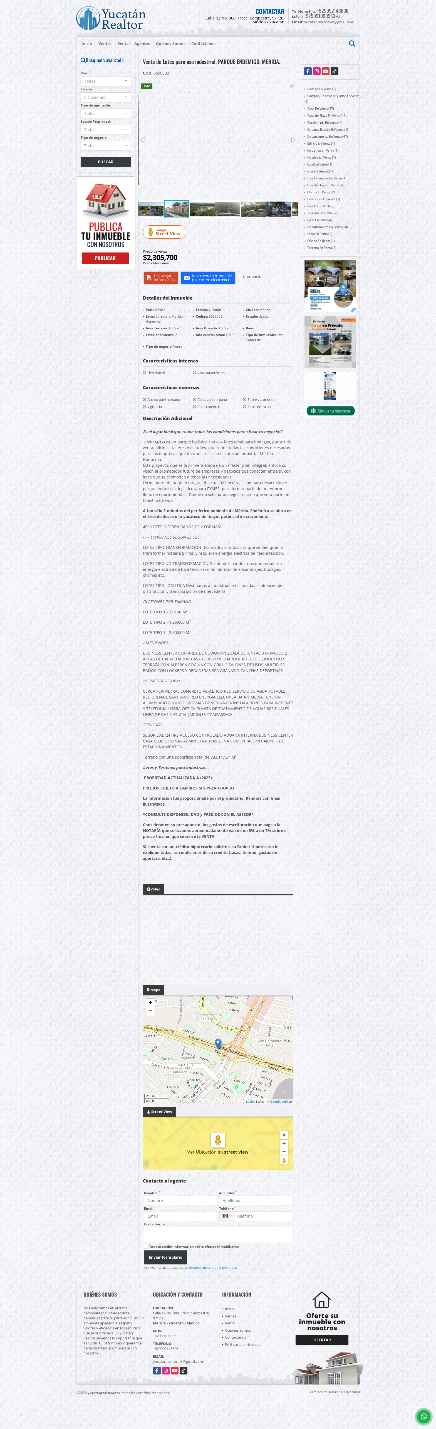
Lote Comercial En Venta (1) (326, 178)
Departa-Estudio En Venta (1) (327, 129)
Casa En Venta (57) (320, 108)
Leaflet (250, 1101)
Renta (122, 43)
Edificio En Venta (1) (321, 143)
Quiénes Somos (170, 43)
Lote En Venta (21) (320, 171)
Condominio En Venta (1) (324, 122)
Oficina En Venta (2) (321, 192)
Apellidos (228, 1193)
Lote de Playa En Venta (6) (325, 185)
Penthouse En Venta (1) (323, 199)
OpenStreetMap (281, 1101)
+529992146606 (332, 10)
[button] (292, 85)
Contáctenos (203, 43)
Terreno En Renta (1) (321, 247)
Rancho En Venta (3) (321, 206)
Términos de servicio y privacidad (213, 1267)
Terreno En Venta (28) (322, 213)
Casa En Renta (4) (319, 220)
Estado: (87, 89)
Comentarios (154, 1224)
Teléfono (227, 1208)
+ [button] (150, 1003)
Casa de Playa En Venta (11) (327, 115)
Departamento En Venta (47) (327, 136)
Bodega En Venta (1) (321, 89)
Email (150, 1208)
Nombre (152, 1193)
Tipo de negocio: (94, 137)
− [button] (150, 1011)
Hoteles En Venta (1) (321, 157)
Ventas (105, 43)
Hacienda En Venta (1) (323, 150)
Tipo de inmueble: (96, 105)
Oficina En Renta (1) (321, 240)
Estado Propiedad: (96, 121)
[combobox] (106, 81)
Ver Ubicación (202, 1152)
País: (84, 73)
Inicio (86, 43)
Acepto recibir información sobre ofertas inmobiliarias (194, 1246)
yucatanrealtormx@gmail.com (178, 1361)
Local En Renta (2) (319, 233)
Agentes (142, 43)
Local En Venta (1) (319, 164)
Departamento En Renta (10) (327, 226)
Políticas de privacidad (243, 1344)
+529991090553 (319, 15)
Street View (165, 232)
